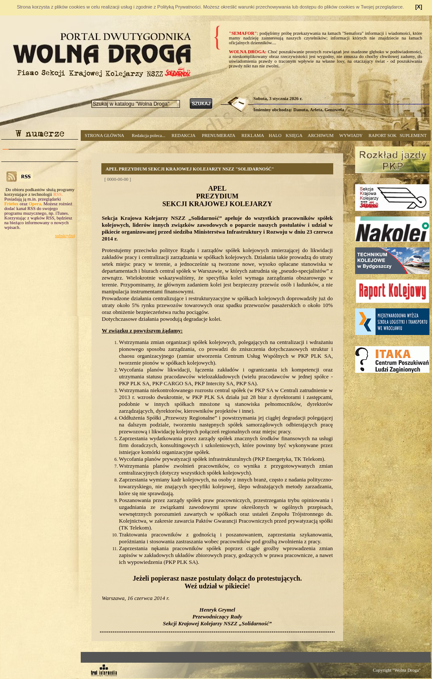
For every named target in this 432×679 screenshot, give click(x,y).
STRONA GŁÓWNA (104, 135)
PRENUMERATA (218, 135)
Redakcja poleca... (148, 135)
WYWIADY (350, 135)
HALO (275, 135)
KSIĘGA (294, 135)
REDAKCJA (184, 135)
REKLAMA (252, 135)
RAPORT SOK (382, 135)
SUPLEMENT (413, 135)
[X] (418, 7)
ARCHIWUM (320, 135)
